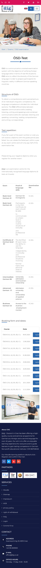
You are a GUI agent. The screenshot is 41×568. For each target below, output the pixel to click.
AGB (5, 503)
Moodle (6, 490)
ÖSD (3, 68)
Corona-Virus (8, 526)
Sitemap (6, 494)
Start (4, 49)
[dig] (3, 169)
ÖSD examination (22, 49)
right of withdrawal (10, 512)
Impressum (7, 499)
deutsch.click (30, 455)
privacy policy (8, 508)
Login (5, 521)
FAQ (5, 517)
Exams (10, 49)
